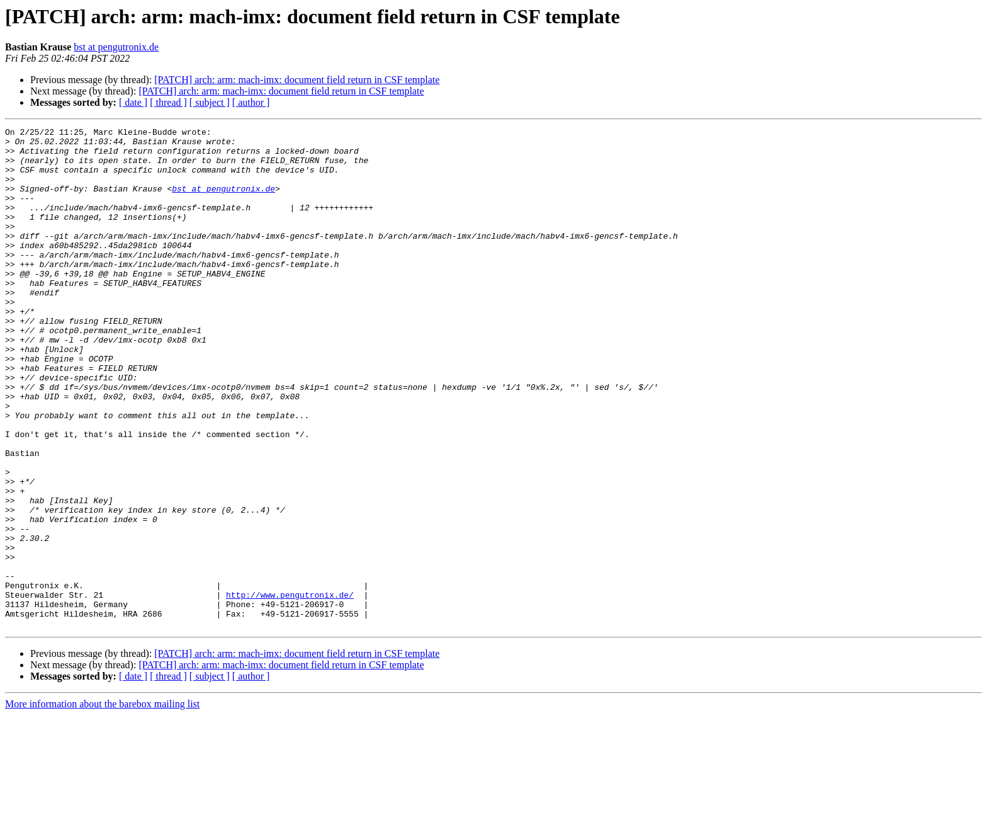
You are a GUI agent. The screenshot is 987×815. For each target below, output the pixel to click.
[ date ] (133, 102)
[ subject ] (209, 102)
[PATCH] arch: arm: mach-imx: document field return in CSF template (296, 79)
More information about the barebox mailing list (102, 804)
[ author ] (251, 102)
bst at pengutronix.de (116, 47)
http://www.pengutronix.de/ (290, 689)
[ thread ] (168, 102)
